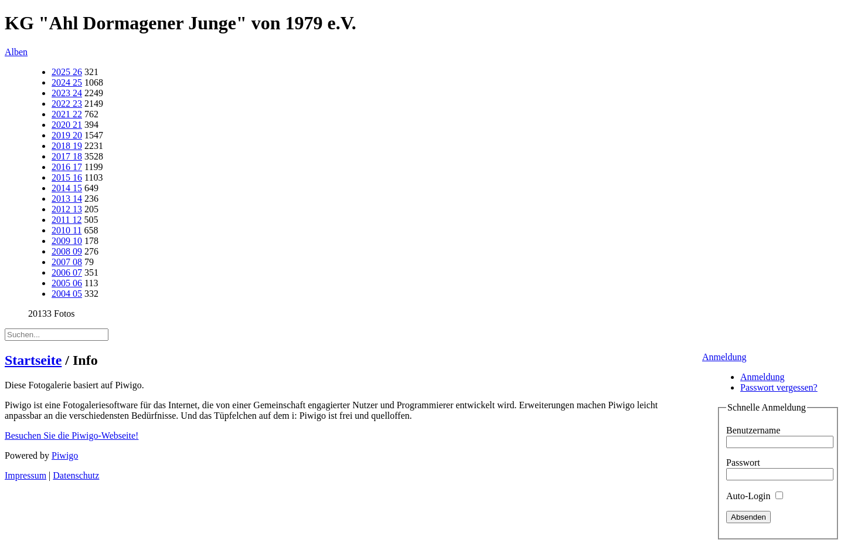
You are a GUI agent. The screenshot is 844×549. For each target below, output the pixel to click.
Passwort (743, 462)
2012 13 (67, 209)
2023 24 (67, 93)
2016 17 (67, 167)
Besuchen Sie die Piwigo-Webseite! (71, 435)
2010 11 (66, 230)
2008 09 (67, 251)
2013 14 (67, 199)
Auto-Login (754, 496)
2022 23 (67, 104)
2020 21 (67, 125)
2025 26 (67, 72)
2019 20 (67, 135)
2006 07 (67, 272)
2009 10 (67, 241)
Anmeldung (724, 357)
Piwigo (65, 455)
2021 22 (67, 114)
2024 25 (67, 82)
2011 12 (66, 220)
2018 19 (67, 146)
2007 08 (67, 262)
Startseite (33, 360)
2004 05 (67, 294)
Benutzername (753, 430)
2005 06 (67, 283)
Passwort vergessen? (779, 387)
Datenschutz (76, 475)
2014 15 (67, 188)
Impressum (25, 475)
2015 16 (67, 177)
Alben (16, 52)
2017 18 (67, 156)
